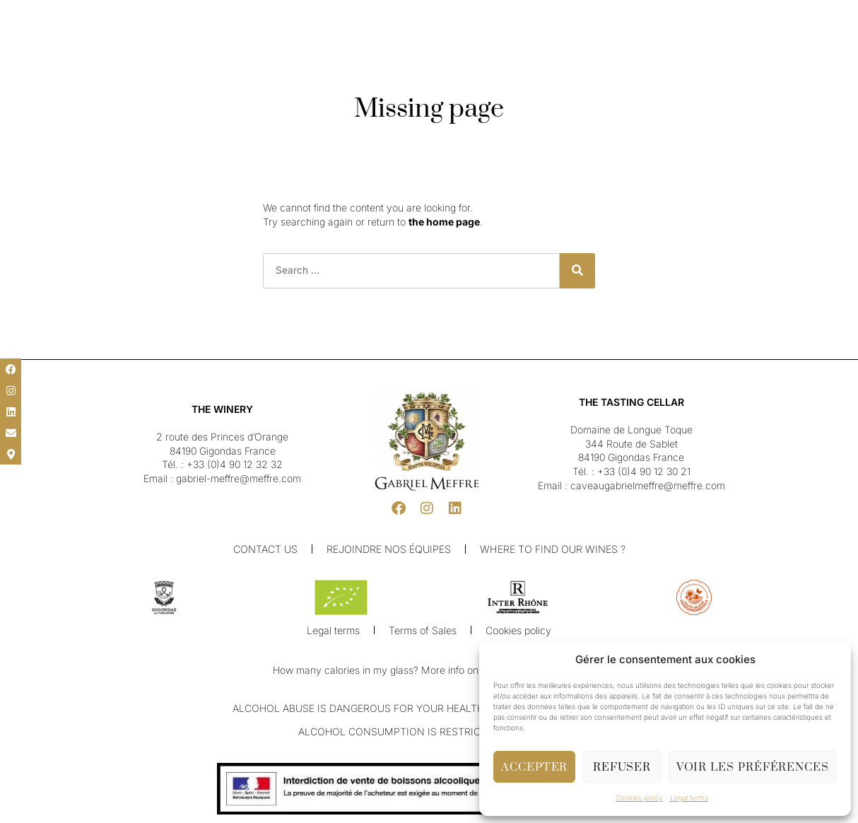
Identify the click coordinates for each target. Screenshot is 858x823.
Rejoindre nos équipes (389, 549)
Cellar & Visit (500, 48)
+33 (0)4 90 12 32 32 (235, 464)
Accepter (534, 767)
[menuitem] (49, 16)
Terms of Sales (423, 631)
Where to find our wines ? (552, 549)
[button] (21, 15)
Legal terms (689, 797)
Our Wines (356, 48)
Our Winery (293, 48)
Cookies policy (639, 797)
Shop (553, 48)
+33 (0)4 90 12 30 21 (643, 471)
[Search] (577, 270)
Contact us (266, 549)
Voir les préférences (752, 767)
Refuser (622, 767)
